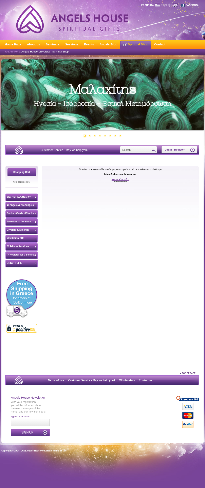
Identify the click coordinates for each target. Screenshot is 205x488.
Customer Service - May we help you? (65, 150)
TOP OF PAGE (188, 373)
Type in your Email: (20, 416)
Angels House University (35, 51)
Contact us (145, 380)
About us (33, 44)
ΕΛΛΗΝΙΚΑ (147, 5)
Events (89, 44)
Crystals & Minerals (18, 229)
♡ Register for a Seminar (21, 254)
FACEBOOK (193, 5)
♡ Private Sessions (18, 246)
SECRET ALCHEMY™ (19, 196)
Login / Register (175, 149)
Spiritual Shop (138, 44)
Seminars (52, 44)
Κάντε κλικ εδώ (120, 179)
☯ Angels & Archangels (20, 205)
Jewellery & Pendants (19, 221)
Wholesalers (127, 380)
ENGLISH (166, 5)
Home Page (13, 44)
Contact (159, 44)
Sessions (71, 44)
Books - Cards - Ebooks (20, 213)
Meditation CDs (15, 238)
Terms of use (56, 380)
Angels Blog (108, 44)
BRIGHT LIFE (14, 263)
